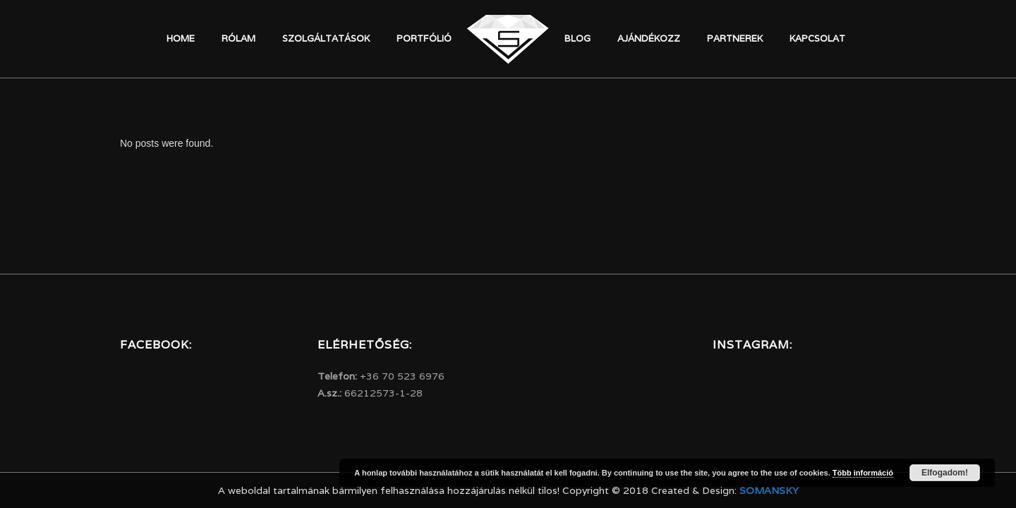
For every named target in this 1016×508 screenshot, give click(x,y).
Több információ (863, 472)
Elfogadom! (944, 473)
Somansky (769, 490)
